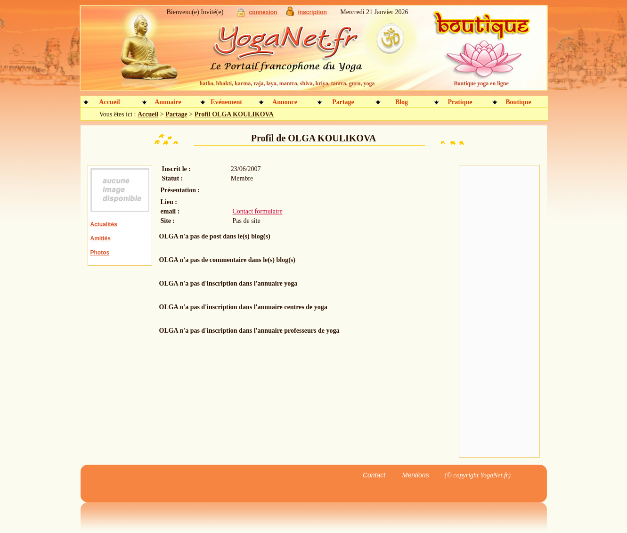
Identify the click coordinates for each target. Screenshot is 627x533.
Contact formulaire (258, 211)
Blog (401, 102)
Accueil (109, 102)
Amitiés (100, 238)
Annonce (284, 102)
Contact (374, 475)
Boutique (518, 102)
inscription (312, 12)
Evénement (226, 102)
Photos (100, 252)
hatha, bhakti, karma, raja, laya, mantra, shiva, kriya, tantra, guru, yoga (287, 83)
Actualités (103, 224)
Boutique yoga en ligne (481, 83)
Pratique (460, 102)
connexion (263, 12)
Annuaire (168, 102)
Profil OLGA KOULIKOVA (234, 114)
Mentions (415, 475)
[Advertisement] (499, 311)
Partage (343, 102)
